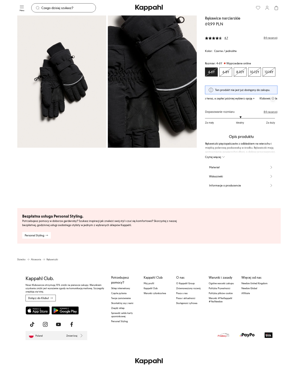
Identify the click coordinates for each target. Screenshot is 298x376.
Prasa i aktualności (185, 298)
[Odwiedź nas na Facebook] (71, 324)
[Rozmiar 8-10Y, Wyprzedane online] (240, 72)
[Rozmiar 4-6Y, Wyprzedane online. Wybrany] (211, 72)
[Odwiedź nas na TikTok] (32, 324)
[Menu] (21, 7)
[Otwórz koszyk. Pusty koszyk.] (276, 7)
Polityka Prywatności (219, 288)
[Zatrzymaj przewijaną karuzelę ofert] (272, 98)
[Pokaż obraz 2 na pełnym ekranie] (152, 81)
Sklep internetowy (120, 288)
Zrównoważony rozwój (188, 288)
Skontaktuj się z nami (122, 303)
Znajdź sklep (118, 307)
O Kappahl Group (185, 283)
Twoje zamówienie (121, 298)
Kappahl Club (151, 288)
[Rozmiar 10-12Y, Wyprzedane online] (254, 72)
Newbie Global (249, 288)
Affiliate (245, 293)
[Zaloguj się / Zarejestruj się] (267, 7)
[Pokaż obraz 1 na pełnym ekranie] (61, 81)
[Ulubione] (258, 7)
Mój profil (149, 283)
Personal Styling (119, 321)
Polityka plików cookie (221, 293)
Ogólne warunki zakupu (221, 283)
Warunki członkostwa (155, 293)
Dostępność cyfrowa (186, 303)
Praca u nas (182, 293)
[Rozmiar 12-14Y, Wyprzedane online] (269, 72)
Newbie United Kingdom (254, 283)
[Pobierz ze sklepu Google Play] (65, 310)
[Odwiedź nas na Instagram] (45, 324)
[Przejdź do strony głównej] (149, 8)
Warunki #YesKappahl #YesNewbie (220, 300)
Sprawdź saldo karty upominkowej (122, 314)
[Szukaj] (68, 8)
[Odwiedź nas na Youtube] (58, 324)
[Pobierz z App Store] (38, 310)
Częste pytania (119, 293)
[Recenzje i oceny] (241, 37)
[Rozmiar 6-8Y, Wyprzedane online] (225, 72)
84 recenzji (270, 111)
